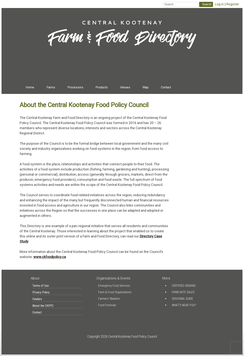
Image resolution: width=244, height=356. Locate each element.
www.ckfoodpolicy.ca (49, 257)
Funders (37, 299)
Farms (51, 87)
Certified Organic (184, 285)
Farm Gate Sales (183, 292)
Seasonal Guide (182, 298)
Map (145, 87)
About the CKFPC (43, 306)
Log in (219, 4)
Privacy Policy (41, 292)
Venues (125, 87)
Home (30, 87)
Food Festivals (107, 305)
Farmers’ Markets (109, 298)
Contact (166, 87)
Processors (75, 87)
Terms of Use (40, 285)
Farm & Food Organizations (115, 292)
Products (102, 87)
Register (232, 4)
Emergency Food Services (114, 285)
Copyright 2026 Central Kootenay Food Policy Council (122, 336)
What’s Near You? (184, 305)
